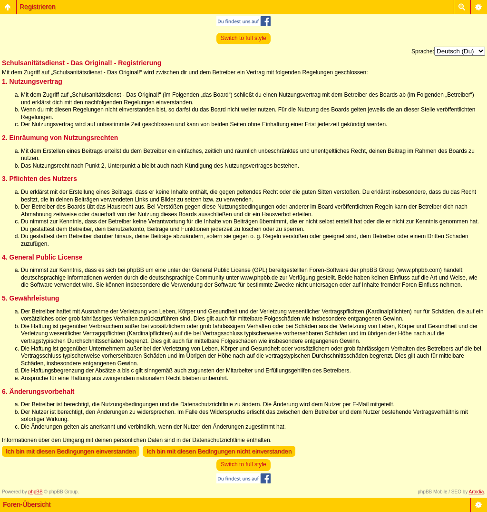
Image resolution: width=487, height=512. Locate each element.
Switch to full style (243, 38)
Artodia (476, 491)
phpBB (36, 491)
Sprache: (422, 51)
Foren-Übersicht (26, 504)
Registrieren (37, 6)
